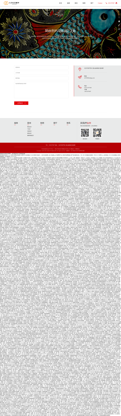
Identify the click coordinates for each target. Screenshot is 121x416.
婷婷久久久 (3, 213)
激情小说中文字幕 (77, 251)
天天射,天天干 (15, 178)
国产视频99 (88, 354)
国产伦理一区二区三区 (13, 295)
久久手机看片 (93, 188)
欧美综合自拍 (16, 337)
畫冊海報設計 (30, 135)
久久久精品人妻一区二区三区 (57, 163)
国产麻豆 (87, 249)
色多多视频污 (32, 295)
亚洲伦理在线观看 (99, 338)
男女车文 (70, 400)
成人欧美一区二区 (79, 185)
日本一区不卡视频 (107, 387)
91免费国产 (33, 370)
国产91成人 (57, 177)
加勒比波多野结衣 (23, 369)
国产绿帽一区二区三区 (8, 170)
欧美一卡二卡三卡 (29, 249)
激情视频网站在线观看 (55, 238)
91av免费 (9, 178)
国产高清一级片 (21, 327)
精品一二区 (60, 208)
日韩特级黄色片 (4, 295)
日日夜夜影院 (107, 163)
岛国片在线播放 (26, 209)
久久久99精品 (77, 235)
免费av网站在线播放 (96, 192)
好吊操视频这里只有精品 (63, 356)
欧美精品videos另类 (88, 310)
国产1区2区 (8, 402)
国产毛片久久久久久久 (52, 263)
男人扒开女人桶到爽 (79, 387)
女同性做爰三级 (91, 287)
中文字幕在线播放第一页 (85, 192)
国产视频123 (65, 288)
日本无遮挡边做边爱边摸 (106, 260)
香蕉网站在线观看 (75, 390)
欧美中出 (75, 272)
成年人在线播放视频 (11, 162)
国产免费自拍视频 (112, 167)
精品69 (31, 352)
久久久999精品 (93, 377)
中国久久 (109, 337)
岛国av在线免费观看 (59, 201)
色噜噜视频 (16, 167)
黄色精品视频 (6, 356)
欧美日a (116, 246)
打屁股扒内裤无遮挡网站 (93, 322)
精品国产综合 (21, 348)
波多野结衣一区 (117, 212)
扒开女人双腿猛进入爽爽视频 (17, 249)
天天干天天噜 (42, 351)
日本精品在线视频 (115, 238)
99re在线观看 (94, 413)
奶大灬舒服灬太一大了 (100, 214)
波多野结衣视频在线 (81, 206)
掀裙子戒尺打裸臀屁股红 (35, 213)
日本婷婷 (97, 255)
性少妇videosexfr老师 (108, 278)
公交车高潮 (103, 255)
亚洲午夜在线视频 (48, 206)
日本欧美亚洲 (51, 312)
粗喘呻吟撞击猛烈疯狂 (85, 202)
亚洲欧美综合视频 (70, 185)
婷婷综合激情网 (51, 354)
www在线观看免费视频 (37, 226)
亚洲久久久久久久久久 (94, 184)
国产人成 (41, 208)
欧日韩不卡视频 (110, 185)
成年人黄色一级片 (52, 212)
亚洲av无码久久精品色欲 (105, 317)
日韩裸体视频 (25, 217)
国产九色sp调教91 (9, 185)
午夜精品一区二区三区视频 (46, 203)
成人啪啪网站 (37, 319)
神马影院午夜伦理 (10, 305)
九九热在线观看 (16, 379)
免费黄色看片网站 (106, 267)
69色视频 (28, 283)
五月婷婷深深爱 (11, 322)
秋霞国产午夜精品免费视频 (112, 191)
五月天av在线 (3, 219)
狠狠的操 (58, 159)
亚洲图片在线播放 (79, 199)
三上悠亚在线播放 (106, 334)
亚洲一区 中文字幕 (53, 301)
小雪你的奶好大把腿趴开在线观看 (79, 312)
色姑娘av (76, 290)
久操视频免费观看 (111, 280)
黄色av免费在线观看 (29, 188)
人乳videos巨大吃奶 (24, 167)
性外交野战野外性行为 (45, 377)
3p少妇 (50, 299)
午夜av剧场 (82, 329)
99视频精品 (90, 323)
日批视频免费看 (49, 327)
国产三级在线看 (9, 292)
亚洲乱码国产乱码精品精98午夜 (48, 297)
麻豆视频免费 (73, 317)
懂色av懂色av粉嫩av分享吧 (15, 263)
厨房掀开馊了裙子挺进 (62, 242)
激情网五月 (5, 351)
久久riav (4, 189)
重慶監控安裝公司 (66, 148)
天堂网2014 (68, 231)
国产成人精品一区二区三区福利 (64, 189)
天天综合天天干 (80, 174)
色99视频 (37, 231)
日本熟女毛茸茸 (97, 248)
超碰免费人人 (85, 345)
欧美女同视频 (91, 228)
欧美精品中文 (54, 226)
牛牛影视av (3, 369)
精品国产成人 (16, 196)
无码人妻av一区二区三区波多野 (63, 415)
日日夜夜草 (48, 157)
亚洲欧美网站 (58, 162)
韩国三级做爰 (71, 174)
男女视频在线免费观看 (75, 278)
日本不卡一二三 (97, 308)
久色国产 (92, 309)
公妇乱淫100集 (58, 358)
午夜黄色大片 (57, 340)
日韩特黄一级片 (36, 238)
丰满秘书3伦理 (26, 157)
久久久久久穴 (73, 226)
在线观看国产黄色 (114, 384)
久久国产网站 (115, 388)
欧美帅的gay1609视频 (102, 265)
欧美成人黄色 (16, 259)
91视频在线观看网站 (20, 163)
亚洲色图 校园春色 (83, 184)
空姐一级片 (15, 285)
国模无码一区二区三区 (24, 315)
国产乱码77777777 (37, 258)
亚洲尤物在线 (80, 178)
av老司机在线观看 (9, 294)
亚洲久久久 (34, 283)
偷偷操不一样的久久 (81, 157)
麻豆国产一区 (55, 284)
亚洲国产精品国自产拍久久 (55, 209)
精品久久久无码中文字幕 (50, 208)
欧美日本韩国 (100, 315)
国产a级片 (44, 213)
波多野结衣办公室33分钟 (74, 220)
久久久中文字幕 (23, 316)
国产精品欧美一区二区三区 (77, 213)
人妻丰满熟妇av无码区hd (88, 235)
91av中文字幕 (105, 164)
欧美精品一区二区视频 (96, 157)
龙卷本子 (79, 292)
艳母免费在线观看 (111, 233)
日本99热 (74, 415)
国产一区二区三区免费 (24, 354)
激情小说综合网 (79, 365)
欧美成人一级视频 (113, 273)
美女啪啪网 (99, 269)
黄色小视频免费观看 (69, 182)
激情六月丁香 (117, 164)
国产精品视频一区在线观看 (53, 351)
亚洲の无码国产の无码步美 (49, 258)
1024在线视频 (63, 171)
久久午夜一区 (56, 305)
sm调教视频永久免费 (79, 291)
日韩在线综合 (98, 162)
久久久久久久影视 (100, 306)
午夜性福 (18, 191)
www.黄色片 (89, 260)
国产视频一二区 (79, 368)
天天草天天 (109, 259)
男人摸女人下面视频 (14, 270)
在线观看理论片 (40, 194)
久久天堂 (44, 184)
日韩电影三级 (87, 409)
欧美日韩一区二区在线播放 (84, 284)
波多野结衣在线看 (18, 157)
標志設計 (29, 126)
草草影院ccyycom (73, 248)
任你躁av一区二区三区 (61, 210)
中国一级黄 (103, 386)
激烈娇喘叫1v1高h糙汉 (101, 312)
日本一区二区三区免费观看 (102, 201)
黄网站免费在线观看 (79, 240)
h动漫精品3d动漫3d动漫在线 (54, 213)
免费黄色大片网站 (80, 354)
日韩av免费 (95, 352)
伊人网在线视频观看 (10, 198)
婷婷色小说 (110, 341)
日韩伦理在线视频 (23, 267)
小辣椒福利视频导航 (48, 166)
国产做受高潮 (42, 164)
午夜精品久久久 (108, 173)
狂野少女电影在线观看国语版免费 (111, 198)
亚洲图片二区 (35, 331)
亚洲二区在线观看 (38, 228)
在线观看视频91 (33, 355)
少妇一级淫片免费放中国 (76, 337)
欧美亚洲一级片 (38, 174)
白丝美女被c (75, 241)
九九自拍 (116, 157)
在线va (109, 221)
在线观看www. (74, 192)
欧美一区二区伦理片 (56, 230)
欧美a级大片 (52, 315)
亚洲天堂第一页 (116, 411)
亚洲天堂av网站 (93, 169)
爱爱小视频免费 (44, 231)
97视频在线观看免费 (99, 163)
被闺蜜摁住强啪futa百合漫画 (13, 342)
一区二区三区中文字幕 (8, 238)
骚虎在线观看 (19, 305)
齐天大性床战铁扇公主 (108, 157)
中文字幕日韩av (49, 372)
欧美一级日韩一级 (10, 171)
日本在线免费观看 (112, 313)
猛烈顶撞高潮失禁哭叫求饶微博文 (88, 217)
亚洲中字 (40, 262)
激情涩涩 (98, 305)
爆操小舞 (18, 198)
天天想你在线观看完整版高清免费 (112, 210)
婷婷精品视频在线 (61, 309)
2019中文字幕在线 (69, 163)
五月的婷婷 (15, 267)
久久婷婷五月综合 (16, 214)
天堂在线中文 (67, 326)
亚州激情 (15, 400)
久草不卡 (87, 387)
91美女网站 (36, 388)
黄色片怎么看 (28, 341)
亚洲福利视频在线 (113, 201)
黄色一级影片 (53, 194)
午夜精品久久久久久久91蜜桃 (10, 363)
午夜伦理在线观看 (7, 285)
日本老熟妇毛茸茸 (71, 330)
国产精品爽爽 (9, 195)
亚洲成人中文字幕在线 (40, 205)
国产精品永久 (70, 171)
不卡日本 (62, 370)
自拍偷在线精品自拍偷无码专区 (93, 361)
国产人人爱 (41, 198)
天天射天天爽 (62, 185)
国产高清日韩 (111, 312)
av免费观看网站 (13, 386)
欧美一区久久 (106, 324)
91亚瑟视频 (118, 176)
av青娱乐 (66, 258)
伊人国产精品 (74, 265)
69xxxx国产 (40, 191)
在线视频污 (80, 317)
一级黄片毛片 (20, 370)
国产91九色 (49, 224)
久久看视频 (12, 266)
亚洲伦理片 (101, 413)
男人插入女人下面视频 (87, 262)
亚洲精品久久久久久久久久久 (85, 248)
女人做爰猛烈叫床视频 (35, 217)
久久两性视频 (42, 288)
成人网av (115, 251)
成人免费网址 (74, 284)
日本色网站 (86, 201)
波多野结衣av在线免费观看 (34, 224)
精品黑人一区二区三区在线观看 (40, 336)
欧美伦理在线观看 (90, 253)
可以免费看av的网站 (14, 308)
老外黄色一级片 (45, 304)
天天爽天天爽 (107, 177)
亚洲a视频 (104, 192)
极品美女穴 (45, 237)
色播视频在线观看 (65, 213)
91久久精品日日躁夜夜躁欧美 (100, 167)
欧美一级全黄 (18, 169)
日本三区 (59, 395)
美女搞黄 (8, 202)
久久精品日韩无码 (73, 195)
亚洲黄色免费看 (62, 273)
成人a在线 (2, 205)
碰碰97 (14, 217)
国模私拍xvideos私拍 (72, 178)
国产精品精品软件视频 (113, 213)
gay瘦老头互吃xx (101, 365)
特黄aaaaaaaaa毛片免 (62, 277)
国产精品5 (39, 216)
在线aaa (109, 189)
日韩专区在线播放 (65, 219)
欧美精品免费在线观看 (97, 198)
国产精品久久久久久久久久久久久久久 (22, 176)
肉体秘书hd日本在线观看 (113, 240)
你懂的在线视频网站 (18, 260)
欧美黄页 (93, 269)
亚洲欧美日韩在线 (45, 170)
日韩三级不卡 (102, 388)
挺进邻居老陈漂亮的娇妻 (80, 163)
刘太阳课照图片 (22, 228)
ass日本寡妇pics (57, 291)
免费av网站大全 (87, 317)
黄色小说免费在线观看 (111, 397)
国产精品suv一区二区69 (38, 362)
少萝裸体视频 (103, 171)
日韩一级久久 (54, 281)
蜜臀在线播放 (44, 274)
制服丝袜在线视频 (81, 170)
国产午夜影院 (42, 263)
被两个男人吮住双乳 (34, 164)
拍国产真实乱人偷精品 (98, 210)
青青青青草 (105, 166)
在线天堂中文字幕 (44, 267)
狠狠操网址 (41, 210)
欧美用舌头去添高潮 (8, 316)
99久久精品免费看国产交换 (56, 253)
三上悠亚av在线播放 (96, 270)
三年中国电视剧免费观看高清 (26, 248)
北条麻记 (75, 191)
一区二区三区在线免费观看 (63, 192)
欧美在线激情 (113, 361)
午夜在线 (100, 178)
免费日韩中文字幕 (34, 351)
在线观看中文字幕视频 (107, 162)
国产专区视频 (100, 177)
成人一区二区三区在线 (80, 253)
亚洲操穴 (107, 242)
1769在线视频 (70, 169)
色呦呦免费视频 (19, 244)
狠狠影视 (115, 277)
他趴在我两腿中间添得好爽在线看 (83, 198)
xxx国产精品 (109, 209)
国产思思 (20, 159)
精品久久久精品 (27, 305)
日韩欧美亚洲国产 (74, 233)
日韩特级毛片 (15, 255)
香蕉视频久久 (75, 176)
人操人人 (45, 212)
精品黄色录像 (43, 188)
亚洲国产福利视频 (35, 297)
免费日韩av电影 (65, 238)
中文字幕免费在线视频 (112, 305)
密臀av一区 (43, 384)
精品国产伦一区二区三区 (18, 309)
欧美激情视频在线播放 (83, 395)
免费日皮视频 (84, 181)
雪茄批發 (59, 148)
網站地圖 (82, 150)
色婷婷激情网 (87, 240)
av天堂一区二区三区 (33, 198)
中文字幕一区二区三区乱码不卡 (20, 164)
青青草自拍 (80, 226)
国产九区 (67, 237)
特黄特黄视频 (100, 217)
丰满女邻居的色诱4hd (105, 245)
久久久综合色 (117, 406)
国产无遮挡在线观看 (54, 333)
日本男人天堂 (13, 187)
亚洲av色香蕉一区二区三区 (30, 244)
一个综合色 (87, 178)
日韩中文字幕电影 (25, 326)
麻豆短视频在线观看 (72, 359)
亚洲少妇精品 (35, 317)
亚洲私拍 (97, 304)
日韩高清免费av (46, 181)
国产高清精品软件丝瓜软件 (83, 297)
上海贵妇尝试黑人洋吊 (97, 324)
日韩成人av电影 (72, 294)
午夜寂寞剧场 (14, 415)
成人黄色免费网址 (37, 411)
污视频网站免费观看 (75, 348)
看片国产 (48, 408)
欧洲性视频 (113, 169)
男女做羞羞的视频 (44, 202)
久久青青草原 (54, 199)
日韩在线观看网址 (12, 177)
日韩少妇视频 (56, 206)
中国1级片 (25, 159)
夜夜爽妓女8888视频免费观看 (54, 235)
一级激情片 (81, 252)
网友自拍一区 (63, 169)
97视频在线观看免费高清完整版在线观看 (66, 404)
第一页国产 (40, 380)
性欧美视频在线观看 (110, 241)
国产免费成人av (42, 270)
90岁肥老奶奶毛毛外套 (69, 256)
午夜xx (26, 363)
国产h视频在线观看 (22, 290)
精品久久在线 (49, 317)
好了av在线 (91, 181)
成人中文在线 (98, 228)
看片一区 (111, 227)
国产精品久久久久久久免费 (13, 219)
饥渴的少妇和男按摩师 (83, 263)
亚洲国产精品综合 (82, 173)
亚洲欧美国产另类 (22, 252)
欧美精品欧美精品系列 (8, 210)
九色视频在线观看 (13, 199)
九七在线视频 (92, 265)
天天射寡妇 (75, 252)
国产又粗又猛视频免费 (29, 398)
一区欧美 (87, 320)
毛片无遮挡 (44, 290)
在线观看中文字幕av (105, 202)
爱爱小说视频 (19, 160)
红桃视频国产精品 (71, 308)
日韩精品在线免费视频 (87, 308)
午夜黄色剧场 (26, 322)
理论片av (81, 310)
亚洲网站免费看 (98, 181)
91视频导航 (101, 277)
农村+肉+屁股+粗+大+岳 (24, 182)
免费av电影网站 (73, 170)
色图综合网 (76, 258)
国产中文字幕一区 (106, 263)
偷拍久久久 (37, 185)
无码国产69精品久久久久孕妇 (37, 167)
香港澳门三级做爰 (25, 372)
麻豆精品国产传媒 (44, 330)
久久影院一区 (37, 404)
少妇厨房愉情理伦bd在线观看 (20, 206)
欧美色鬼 (94, 284)
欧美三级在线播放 (72, 320)
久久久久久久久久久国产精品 (55, 285)
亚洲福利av (16, 313)
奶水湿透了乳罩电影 (76, 351)
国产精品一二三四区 (8, 258)
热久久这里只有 (27, 160)
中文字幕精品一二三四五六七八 (85, 189)
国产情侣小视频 (104, 400)
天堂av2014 (66, 276)
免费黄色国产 (51, 237)
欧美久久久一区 (106, 244)
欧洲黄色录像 (6, 376)
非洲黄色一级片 (75, 164)
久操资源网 (27, 370)
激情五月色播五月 (15, 173)
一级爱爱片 (60, 320)
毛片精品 (94, 365)
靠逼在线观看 (13, 159)
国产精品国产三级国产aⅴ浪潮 (105, 203)
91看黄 (18, 203)
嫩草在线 (66, 352)
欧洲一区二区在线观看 (53, 241)
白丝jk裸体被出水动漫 (108, 188)
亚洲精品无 (25, 195)
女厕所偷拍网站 (60, 196)
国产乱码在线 (88, 352)
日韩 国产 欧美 (53, 178)
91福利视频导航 (80, 273)
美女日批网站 (114, 244)
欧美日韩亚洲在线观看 (17, 240)
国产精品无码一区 (8, 259)
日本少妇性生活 (94, 347)
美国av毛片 (85, 212)
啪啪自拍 (40, 212)
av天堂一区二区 (95, 202)
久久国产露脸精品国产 (54, 187)
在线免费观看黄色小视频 (30, 242)
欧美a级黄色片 (39, 166)
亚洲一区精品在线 (115, 170)
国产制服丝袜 (104, 340)
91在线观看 (54, 365)
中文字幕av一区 (108, 408)
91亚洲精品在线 (24, 277)
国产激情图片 (18, 351)
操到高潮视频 (96, 230)
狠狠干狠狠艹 (108, 326)
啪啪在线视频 (6, 187)
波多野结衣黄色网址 (109, 413)
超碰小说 (15, 184)
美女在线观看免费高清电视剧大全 (85, 224)
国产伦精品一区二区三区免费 (17, 246)
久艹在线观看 (23, 270)
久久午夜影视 (11, 366)
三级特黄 (106, 277)
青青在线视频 (74, 188)
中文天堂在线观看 (34, 302)
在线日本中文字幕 (66, 312)
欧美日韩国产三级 (10, 163)
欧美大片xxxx (46, 163)
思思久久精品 (43, 235)
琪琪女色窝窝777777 (104, 336)
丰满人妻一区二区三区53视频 (22, 352)
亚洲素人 (111, 224)
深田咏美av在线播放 (36, 299)
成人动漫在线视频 (100, 219)
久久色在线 (72, 201)
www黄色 (36, 189)
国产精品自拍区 (19, 287)
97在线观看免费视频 (17, 331)
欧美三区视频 (73, 234)
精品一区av (47, 322)
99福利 (88, 231)
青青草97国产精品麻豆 (38, 281)
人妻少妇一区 (98, 298)
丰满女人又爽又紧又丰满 (101, 221)
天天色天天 (111, 266)
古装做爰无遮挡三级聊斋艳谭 (73, 181)
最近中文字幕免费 (23, 278)
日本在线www (7, 301)
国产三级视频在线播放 (69, 345)
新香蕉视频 (73, 287)
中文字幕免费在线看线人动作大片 (65, 194)
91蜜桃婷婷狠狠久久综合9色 (84, 208)
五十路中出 (106, 178)
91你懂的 (110, 184)
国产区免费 (58, 249)
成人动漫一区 (13, 334)
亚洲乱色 (12, 180)
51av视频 (66, 166)
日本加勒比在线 (115, 245)
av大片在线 (20, 177)
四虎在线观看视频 (32, 374)
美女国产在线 (22, 237)
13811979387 (111, 3)
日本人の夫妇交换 (17, 205)
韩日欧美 (65, 157)
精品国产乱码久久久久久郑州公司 (49, 338)
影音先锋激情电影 (26, 299)
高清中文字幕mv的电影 (33, 252)
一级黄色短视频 (72, 177)
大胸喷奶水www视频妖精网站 (94, 348)
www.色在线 (9, 213)
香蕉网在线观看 (49, 266)
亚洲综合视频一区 (58, 345)
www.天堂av (39, 240)
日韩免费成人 (27, 309)
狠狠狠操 (71, 258)
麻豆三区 (30, 415)
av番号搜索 (39, 272)
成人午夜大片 (11, 251)
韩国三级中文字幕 (40, 233)
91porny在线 (113, 205)
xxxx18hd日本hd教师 (29, 319)
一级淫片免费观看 (76, 221)
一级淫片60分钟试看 (51, 404)
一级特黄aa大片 (17, 340)
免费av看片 (80, 298)
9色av (119, 326)
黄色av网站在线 (4, 290)
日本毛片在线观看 (106, 262)
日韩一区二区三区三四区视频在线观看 (42, 171)
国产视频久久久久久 (64, 278)
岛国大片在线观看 (93, 223)
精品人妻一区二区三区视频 (113, 402)
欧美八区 (76, 409)
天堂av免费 (45, 355)
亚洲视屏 (64, 290)
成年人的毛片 (11, 408)
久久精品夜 (107, 258)
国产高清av (103, 305)
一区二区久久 (44, 251)
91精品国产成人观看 (74, 352)
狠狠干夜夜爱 (100, 241)
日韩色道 (63, 291)
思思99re (27, 292)
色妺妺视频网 (43, 162)
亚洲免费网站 (11, 281)
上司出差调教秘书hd (49, 176)
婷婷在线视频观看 (108, 292)
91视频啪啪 (106, 356)
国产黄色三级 (66, 338)
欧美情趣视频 (79, 294)
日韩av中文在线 (14, 273)
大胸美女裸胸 (97, 189)
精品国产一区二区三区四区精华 (19, 274)
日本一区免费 (74, 299)
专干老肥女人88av (73, 377)
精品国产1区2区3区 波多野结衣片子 (13, 347)
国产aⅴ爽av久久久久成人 (77, 319)
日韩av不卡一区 (7, 329)
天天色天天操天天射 (85, 220)
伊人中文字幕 (3, 387)
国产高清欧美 (26, 347)
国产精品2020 (67, 176)
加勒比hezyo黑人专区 (55, 344)
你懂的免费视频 (24, 259)
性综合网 (113, 352)
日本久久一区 (62, 221)
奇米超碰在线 (117, 162)
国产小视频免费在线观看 (81, 214)
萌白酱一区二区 (42, 292)
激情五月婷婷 (79, 398)
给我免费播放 (87, 366)
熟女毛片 (99, 377)
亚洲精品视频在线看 (54, 221)
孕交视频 (111, 164)
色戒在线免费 (47, 167)
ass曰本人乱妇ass (40, 259)
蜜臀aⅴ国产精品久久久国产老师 (113, 331)
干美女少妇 (103, 240)
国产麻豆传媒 (30, 276)
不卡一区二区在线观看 (73, 313)
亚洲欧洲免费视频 (83, 388)
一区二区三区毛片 (51, 189)
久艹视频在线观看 (92, 173)
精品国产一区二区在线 (91, 206)
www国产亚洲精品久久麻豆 (47, 340)
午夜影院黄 (41, 227)
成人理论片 (15, 369)
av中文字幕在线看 (97, 383)
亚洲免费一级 (59, 366)
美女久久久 (16, 316)
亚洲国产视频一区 (37, 181)
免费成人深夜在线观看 (34, 345)
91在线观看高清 (7, 173)
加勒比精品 (87, 252)
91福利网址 (27, 177)
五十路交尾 (87, 273)
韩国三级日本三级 (32, 277)
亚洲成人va (16, 383)
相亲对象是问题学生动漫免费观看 (55, 245)
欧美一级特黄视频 (97, 226)
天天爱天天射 (63, 359)
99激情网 (71, 408)
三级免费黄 (31, 363)
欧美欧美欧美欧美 (22, 415)
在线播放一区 (33, 216)
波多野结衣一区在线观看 (64, 233)
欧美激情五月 (99, 319)
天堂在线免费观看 (58, 372)
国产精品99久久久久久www (15, 226)
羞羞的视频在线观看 (47, 401)
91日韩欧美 (5, 226)
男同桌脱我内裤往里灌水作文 (37, 334)
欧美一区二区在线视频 (76, 326)
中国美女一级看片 (35, 305)
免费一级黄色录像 (82, 219)
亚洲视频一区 (29, 312)
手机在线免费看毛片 (83, 283)
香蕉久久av (117, 274)
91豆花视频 (79, 212)
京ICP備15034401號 (75, 150)
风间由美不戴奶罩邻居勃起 (36, 182)
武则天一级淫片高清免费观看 (49, 192)
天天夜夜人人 (91, 267)
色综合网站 (54, 394)
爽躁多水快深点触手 (45, 185)
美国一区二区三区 (106, 174)
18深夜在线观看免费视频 (22, 245)
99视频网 (59, 246)
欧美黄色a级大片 (64, 174)
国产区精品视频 (101, 169)
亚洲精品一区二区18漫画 (68, 329)
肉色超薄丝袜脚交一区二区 (31, 227)
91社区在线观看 (71, 384)
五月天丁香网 (39, 370)
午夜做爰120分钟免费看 (64, 365)
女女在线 (22, 227)
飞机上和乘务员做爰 (81, 177)
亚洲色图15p (37, 221)
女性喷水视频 (16, 258)
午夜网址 (107, 170)
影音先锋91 (36, 285)
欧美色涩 (14, 188)
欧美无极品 (37, 349)
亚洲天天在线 (103, 176)
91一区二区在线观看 (88, 393)
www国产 (99, 294)
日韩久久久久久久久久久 (92, 290)
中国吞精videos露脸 (81, 340)
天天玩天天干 (108, 220)
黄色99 (91, 249)
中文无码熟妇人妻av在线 (105, 238)
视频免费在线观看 (114, 252)
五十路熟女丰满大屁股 (82, 166)
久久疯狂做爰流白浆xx (63, 348)
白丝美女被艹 (97, 251)
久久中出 (82, 162)
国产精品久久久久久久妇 (96, 334)
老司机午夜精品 (98, 262)
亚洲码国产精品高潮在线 (23, 187)
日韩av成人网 (58, 270)
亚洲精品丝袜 (107, 372)
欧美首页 (108, 380)
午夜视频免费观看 (59, 388)
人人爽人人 (44, 352)
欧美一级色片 (82, 290)
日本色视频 (93, 294)
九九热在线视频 (40, 365)
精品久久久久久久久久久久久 (79, 323)
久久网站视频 (36, 203)
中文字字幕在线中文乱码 (12, 336)
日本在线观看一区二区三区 (99, 199)
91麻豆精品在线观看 (100, 170)
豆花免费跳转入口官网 (88, 171)
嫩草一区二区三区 (71, 273)
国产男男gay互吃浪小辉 (81, 256)
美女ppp (82, 362)
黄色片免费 (15, 228)
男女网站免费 (8, 280)
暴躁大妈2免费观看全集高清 (45, 169)
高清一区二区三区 (4, 270)
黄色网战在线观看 (88, 160)
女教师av (33, 376)
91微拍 (2, 333)
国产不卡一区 (29, 178)
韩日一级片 (33, 265)
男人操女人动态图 (110, 281)
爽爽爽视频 (54, 242)
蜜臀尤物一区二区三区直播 (16, 192)
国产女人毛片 (7, 324)
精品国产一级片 (88, 213)
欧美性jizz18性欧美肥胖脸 (35, 284)
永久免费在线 (40, 242)
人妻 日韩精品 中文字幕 (6, 188)
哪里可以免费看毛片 (75, 237)
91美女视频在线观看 (51, 196)
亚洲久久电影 (16, 372)
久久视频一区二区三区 (83, 234)
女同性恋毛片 (80, 203)
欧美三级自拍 (37, 402)
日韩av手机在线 (25, 306)
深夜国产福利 (82, 306)
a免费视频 (2, 336)
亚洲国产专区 (91, 214)
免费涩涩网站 (19, 162)
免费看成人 (105, 383)
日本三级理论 (5, 263)
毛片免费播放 (117, 340)
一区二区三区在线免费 (16, 256)
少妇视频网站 (23, 337)
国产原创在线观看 (29, 304)
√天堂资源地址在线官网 (26, 203)
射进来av (65, 320)
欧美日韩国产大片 (110, 344)
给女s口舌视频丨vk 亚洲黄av (98, 191)
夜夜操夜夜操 (84, 180)
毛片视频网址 (96, 260)
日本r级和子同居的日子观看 (69, 180)
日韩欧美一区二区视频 (79, 301)
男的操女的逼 (82, 195)
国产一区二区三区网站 (53, 342)
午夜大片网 (103, 209)
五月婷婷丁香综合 (33, 301)
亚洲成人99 (100, 206)
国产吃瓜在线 (30, 401)
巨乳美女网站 (41, 219)
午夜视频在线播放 (29, 246)
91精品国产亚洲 (25, 214)
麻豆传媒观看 (98, 196)
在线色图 (114, 220)
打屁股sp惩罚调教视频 (40, 159)
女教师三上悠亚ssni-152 (67, 249)
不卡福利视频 (108, 404)
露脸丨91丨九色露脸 (68, 285)
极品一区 (113, 237)
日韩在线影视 (11, 191)
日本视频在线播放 (113, 180)
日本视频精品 (89, 167)
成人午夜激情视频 (59, 176)
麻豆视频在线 (25, 169)
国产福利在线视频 (40, 265)
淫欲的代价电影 (27, 202)
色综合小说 (105, 395)
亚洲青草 (33, 298)
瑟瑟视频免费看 (78, 171)
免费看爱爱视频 (81, 415)
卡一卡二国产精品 (74, 374)
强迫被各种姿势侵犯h (7, 164)
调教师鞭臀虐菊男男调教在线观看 (14, 272)
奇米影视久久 (68, 260)
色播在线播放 (23, 191)
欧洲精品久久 (23, 405)
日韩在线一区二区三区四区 (95, 166)
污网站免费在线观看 (97, 244)
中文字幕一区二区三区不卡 (63, 202)
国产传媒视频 (102, 380)
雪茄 (56, 148)
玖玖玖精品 (23, 180)
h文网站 (102, 326)
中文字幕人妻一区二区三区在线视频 (110, 208)
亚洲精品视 (18, 266)
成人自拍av (77, 280)
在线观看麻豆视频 (35, 251)
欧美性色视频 (32, 240)
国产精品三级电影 (105, 287)
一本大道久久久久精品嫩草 (87, 187)
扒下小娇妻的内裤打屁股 (56, 214)
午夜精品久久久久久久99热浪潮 (23, 251)
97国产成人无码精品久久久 (91, 380)
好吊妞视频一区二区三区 (10, 203)
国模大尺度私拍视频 (99, 205)
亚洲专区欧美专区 (72, 297)
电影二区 (51, 387)
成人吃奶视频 (64, 177)
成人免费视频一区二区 (96, 273)
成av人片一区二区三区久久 (12, 277)
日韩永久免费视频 (105, 274)
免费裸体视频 (45, 361)
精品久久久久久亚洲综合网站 (100, 213)
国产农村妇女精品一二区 (9, 262)
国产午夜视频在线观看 (26, 173)
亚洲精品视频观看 (80, 336)
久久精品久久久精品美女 (68, 235)
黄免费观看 (52, 388)
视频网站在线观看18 (71, 266)
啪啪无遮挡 (114, 287)
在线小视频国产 (83, 231)
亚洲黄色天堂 (21, 336)
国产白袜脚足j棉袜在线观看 (62, 306)
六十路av (75, 160)
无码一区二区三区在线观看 (95, 180)
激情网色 (94, 381)
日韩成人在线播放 (97, 266)
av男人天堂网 (59, 258)
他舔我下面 (86, 194)
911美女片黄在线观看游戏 (97, 216)
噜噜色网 (37, 188)
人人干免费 (29, 181)
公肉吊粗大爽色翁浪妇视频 (62, 170)
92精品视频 (66, 274)
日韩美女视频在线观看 (37, 309)
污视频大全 (47, 246)
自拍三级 (95, 277)
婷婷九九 (76, 329)
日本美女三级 (25, 344)
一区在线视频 (19, 189)
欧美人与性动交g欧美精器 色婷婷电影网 (59, 216)
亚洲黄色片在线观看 (73, 394)
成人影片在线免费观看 (73, 210)
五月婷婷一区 (86, 331)
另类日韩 (52, 170)
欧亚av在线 (92, 201)
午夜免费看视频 (113, 301)
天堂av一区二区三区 (33, 191)
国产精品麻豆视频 (66, 270)
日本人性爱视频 (21, 283)
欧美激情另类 (14, 394)
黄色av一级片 (13, 317)
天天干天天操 (77, 401)
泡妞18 (55, 384)
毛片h (81, 285)
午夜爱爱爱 (80, 191)
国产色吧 (39, 160)
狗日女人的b (8, 274)
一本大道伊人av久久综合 (92, 195)
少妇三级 (30, 278)
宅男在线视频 (101, 220)
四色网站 (71, 242)
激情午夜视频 (47, 242)
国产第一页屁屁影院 (95, 400)
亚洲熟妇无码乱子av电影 (100, 327)
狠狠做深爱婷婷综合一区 (69, 214)
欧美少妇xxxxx (79, 245)
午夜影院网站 (6, 249)
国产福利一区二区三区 (111, 234)
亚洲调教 (119, 336)
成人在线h (110, 212)
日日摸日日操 (61, 160)
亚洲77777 (25, 393)
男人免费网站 (22, 333)
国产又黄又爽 (109, 255)
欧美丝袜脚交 (112, 356)
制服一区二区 (97, 249)
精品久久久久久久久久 (64, 302)
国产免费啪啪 (32, 196)
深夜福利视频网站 (59, 237)
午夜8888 (62, 260)
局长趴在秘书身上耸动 (47, 180)
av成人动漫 (25, 256)
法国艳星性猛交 (14, 333)
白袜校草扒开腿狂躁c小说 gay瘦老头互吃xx (70, 305)
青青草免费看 (9, 380)
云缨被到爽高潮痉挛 (35, 209)
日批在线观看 (76, 362)
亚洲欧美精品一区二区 (12, 248)
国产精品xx (36, 288)
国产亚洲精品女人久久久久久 (53, 205)
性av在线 (114, 259)
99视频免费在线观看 (81, 287)
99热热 (53, 167)
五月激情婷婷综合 (33, 212)
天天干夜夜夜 (64, 167)
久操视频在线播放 (116, 334)
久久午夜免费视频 (61, 178)
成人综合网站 (69, 369)
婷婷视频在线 (36, 178)
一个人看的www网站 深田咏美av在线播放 (94, 291)
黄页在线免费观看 (78, 169)
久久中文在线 (114, 226)
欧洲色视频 (10, 338)
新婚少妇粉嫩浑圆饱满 (25, 365)
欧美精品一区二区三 (9, 194)
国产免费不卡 (21, 363)
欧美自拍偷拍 (47, 226)
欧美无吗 (46, 182)
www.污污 (108, 348)
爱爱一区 (60, 199)
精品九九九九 (56, 171)
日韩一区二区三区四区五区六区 (38, 412)
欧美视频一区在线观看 (34, 344)
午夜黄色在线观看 (38, 248)
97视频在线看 (102, 276)
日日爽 (61, 316)
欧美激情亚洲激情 (98, 285)
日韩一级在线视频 (31, 194)
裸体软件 (13, 324)
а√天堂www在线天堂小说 (6, 313)
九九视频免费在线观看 (5, 240)
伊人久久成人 (103, 230)
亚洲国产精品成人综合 (48, 240)
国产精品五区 (56, 255)
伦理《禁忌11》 (54, 185)
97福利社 (105, 212)
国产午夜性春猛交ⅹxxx (110, 206)
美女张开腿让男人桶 (13, 291)
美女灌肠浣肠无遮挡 (7, 379)
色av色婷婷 (9, 411)
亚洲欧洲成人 (46, 220)
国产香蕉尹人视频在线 (12, 278)
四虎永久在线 (33, 326)
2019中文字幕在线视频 (43, 326)
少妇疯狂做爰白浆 (89, 185)
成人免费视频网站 (43, 302)
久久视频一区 (81, 380)
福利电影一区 (41, 244)
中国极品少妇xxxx (33, 195)
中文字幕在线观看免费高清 (64, 310)
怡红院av (43, 404)
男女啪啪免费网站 (95, 231)
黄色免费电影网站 (38, 280)
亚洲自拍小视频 (4, 177)
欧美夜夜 (75, 283)
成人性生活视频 (104, 322)
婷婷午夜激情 (15, 365)
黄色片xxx (74, 189)
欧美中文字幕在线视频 (57, 157)
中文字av (47, 334)
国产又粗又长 (19, 171)
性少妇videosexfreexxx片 (100, 185)
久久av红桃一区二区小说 (85, 324)
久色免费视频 (32, 253)
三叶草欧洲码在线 (33, 169)
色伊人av (115, 272)
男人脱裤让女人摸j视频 (59, 228)
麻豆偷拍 (85, 277)
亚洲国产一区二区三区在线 (42, 253)
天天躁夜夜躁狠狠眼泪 (96, 237)
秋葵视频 (28, 297)
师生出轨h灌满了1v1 (64, 398)
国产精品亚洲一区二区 (55, 220)
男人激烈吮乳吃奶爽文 (107, 196)
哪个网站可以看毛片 (25, 280)
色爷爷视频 (114, 221)
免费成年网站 (89, 340)
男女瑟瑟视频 (50, 162)
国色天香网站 (79, 227)
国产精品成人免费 (112, 395)
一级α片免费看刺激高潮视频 (69, 209)
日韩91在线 (89, 210)
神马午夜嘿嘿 (12, 242)
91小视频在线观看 (75, 302)
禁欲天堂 (85, 227)
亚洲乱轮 (19, 209)
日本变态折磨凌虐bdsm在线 (69, 292)
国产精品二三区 (89, 336)
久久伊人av (47, 281)
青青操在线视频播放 (51, 164)
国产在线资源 (86, 242)
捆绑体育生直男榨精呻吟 (61, 294)
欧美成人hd (73, 398)
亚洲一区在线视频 (25, 379)
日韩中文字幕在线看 (55, 322)
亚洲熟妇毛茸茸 (13, 283)
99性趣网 (109, 411)
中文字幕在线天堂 (10, 189)
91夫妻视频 (30, 171)
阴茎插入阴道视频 (42, 277)
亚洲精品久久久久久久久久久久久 (97, 234)
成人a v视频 (87, 368)
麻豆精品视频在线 (7, 298)
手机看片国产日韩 (54, 173)
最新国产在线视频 (44, 178)
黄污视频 (87, 377)
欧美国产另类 (93, 315)
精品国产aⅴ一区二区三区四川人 (34, 199)
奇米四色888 (31, 159)
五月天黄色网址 (8, 288)
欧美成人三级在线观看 (41, 376)
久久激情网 (54, 362)
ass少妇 (61, 342)
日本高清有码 (107, 345)
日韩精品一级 (48, 227)
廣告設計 (29, 133)
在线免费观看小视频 (13, 354)
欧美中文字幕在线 (27, 260)
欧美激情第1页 (115, 174)
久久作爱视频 (72, 340)
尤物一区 (78, 223)
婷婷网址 (19, 299)
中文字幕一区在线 (4, 199)
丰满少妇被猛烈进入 (75, 269)
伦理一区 (40, 192)
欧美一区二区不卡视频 (61, 297)
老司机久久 (105, 180)
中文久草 (12, 413)
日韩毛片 (18, 180)
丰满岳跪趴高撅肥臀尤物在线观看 (51, 174)
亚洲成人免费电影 (110, 195)
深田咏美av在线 (95, 344)
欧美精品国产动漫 (35, 162)
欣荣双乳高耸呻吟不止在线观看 (36, 206)
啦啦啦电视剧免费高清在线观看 (91, 245)
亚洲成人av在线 (79, 201)
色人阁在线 (118, 368)
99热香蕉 (110, 381)
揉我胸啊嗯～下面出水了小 (6, 157)
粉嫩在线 (115, 365)
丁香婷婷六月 (9, 205)
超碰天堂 (27, 233)
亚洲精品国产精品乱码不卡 (10, 223)
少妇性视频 (16, 265)
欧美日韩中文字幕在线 (72, 173)
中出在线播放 (72, 245)
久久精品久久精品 (6, 345)
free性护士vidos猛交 (111, 199)
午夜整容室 (53, 380)
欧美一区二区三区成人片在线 (51, 198)
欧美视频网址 (20, 317)
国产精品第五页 (111, 295)
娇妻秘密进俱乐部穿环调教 (108, 368)
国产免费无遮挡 (17, 302)
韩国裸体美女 (94, 178)
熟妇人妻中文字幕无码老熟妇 (56, 326)
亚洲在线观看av (56, 377)
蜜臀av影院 (72, 223)
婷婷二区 (104, 246)
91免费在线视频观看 (107, 377)
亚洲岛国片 (76, 285)
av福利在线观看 (31, 184)
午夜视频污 (86, 174)
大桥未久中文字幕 (75, 159)
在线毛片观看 (101, 195)
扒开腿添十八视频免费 (64, 284)
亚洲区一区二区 (73, 380)
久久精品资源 (22, 181)
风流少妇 (48, 265)
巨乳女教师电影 (83, 164)
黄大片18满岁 (8, 276)
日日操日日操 (5, 308)
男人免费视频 (34, 327)
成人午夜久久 (16, 358)
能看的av (112, 274)
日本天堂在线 (11, 412)
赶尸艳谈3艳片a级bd (8, 167)
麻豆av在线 (71, 167)
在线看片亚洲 (60, 413)
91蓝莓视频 (26, 301)
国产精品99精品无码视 (50, 210)
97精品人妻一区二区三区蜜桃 (18, 359)
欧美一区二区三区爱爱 (52, 273)
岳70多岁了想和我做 (100, 309)
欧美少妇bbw (20, 384)
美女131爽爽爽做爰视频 (57, 184)
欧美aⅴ (6, 299)
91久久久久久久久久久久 (88, 292)
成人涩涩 (63, 181)
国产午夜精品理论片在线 (100, 187)
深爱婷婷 (61, 295)
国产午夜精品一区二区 (58, 298)
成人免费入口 (45, 315)
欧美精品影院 (8, 231)
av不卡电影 (30, 208)
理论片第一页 (64, 203)
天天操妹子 (109, 349)
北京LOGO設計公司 (58, 36)
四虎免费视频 (73, 341)
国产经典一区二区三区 (108, 181)
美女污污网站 (13, 224)
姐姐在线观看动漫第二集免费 (108, 308)
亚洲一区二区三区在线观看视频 (61, 195)
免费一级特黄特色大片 (59, 411)
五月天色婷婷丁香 (72, 288)
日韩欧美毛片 (71, 199)
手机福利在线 (7, 415)
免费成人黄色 (85, 182)
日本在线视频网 (69, 370)
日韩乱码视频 (96, 274)
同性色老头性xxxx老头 (64, 234)
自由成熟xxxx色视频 (51, 292)
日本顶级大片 (53, 276)
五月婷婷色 (118, 312)
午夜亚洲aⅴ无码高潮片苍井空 (74, 381)
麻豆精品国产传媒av (8, 196)
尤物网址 (43, 224)
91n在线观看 (50, 195)
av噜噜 (3, 370)
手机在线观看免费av (65, 327)
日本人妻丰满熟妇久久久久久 (58, 244)
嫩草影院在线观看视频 (15, 356)
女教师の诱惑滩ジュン (27, 281)
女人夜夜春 (12, 208)
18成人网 (48, 184)
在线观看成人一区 (41, 283)
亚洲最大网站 (42, 317)
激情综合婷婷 (76, 406)
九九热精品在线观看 (23, 174)
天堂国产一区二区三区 (33, 329)
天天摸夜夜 (109, 388)
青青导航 (34, 160)
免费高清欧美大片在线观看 (7, 166)
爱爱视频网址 (47, 313)
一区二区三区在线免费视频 (45, 287)
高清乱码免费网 (23, 273)
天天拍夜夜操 (32, 255)
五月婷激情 (98, 287)
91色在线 (28, 327)
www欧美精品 (74, 219)
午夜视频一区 (24, 166)
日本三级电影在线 (102, 313)
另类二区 (52, 334)
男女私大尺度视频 (56, 227)
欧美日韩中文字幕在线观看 (34, 337)
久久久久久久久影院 (66, 159)
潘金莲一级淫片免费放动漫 (26, 185)
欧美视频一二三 (44, 312)
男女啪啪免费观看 (38, 269)
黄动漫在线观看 (22, 269)
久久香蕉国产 (82, 210)
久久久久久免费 (69, 240)
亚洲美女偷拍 (45, 356)
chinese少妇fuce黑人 (44, 214)
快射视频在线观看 (56, 299)
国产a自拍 (27, 348)
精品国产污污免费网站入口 (113, 187)
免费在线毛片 (64, 205)
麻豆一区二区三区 (74, 202)
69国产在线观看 (87, 398)
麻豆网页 (65, 199)
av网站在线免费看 (83, 176)
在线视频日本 (36, 294)
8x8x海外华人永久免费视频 (86, 233)
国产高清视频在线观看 (43, 387)
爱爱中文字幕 (24, 198)
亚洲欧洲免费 (34, 383)
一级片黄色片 (10, 352)
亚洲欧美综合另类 (32, 256)
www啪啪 (97, 176)
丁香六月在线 (20, 188)
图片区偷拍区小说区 (56, 269)
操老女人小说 (91, 221)
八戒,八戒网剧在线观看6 (83, 347)
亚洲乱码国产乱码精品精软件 (107, 231)
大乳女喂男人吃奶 (109, 338)
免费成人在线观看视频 (114, 405)
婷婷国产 (31, 306)
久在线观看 (64, 220)
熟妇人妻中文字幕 (69, 280)
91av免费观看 (6, 224)
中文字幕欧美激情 (18, 238)
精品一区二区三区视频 (109, 310)
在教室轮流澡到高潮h (7, 184)
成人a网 (92, 196)
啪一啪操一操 (35, 173)
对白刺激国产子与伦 (10, 287)
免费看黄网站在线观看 (68, 253)
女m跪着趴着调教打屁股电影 (70, 208)
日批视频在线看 (99, 333)
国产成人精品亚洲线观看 (62, 315)
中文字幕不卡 (67, 188)
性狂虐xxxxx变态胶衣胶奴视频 (59, 191)
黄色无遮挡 (22, 361)
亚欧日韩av (10, 344)
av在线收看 (22, 178)
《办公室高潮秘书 (27, 263)
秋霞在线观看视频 (78, 194)
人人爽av (8, 253)
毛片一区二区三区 (38, 306)
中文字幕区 (85, 221)
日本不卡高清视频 (106, 226)
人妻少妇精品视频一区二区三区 (83, 342)
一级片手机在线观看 (43, 373)
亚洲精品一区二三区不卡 (63, 380)
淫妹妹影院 (66, 184)
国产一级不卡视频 (46, 284)
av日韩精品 (14, 253)
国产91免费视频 (102, 337)
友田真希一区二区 (77, 281)
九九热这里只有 (93, 359)
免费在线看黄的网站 (18, 338)
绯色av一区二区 (42, 195)
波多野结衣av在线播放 (19, 294)
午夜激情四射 (104, 249)
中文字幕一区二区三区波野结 (71, 196)
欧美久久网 (111, 340)
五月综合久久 (12, 384)
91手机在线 (79, 402)
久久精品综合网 (15, 402)
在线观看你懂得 (78, 182)
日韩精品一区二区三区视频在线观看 (20, 216)
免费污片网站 (66, 223)
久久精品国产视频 (27, 226)
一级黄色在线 (109, 253)
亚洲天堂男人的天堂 (44, 173)
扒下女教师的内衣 (103, 301)
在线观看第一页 (89, 205)
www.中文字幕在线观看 (46, 363)
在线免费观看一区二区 (110, 302)
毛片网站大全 (33, 372)
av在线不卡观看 (76, 260)
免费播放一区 (27, 162)
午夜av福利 (10, 206)
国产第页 (50, 251)
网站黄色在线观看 (17, 195)
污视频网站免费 (23, 409)
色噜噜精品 (31, 174)
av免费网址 (17, 185)
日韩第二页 (105, 266)
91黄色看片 (96, 160)
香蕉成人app (103, 344)
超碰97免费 (114, 326)
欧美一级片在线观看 (32, 241)
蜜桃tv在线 (38, 184)
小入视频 (78, 308)
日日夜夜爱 (104, 189)
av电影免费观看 (33, 292)
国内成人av (38, 363)
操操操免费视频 (38, 249)
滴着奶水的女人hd (44, 406)
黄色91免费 (92, 390)
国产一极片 (55, 295)
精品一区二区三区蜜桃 (91, 329)
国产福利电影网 (33, 245)
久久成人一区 (108, 272)
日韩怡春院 (37, 276)
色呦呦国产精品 (104, 184)
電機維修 (77, 148)
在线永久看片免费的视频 (28, 205)
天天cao (75, 369)
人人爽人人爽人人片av (79, 167)
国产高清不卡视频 (22, 184)
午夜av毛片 (18, 281)
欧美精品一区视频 (40, 196)
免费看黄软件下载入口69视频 (34, 180)
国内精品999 (35, 287)
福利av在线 (58, 167)
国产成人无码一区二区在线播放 (66, 198)
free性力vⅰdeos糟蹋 (15, 326)
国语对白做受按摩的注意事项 (56, 182)
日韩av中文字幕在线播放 (96, 174)
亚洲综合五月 (75, 310)
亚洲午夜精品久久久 (42, 400)
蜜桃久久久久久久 (95, 209)
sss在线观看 (108, 194)
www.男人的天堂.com (35, 177)
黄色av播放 (10, 220)
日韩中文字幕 (111, 249)
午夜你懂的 (2, 162)
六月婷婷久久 (11, 351)
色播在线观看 (18, 413)
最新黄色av (83, 258)
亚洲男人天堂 (38, 401)
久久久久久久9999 (106, 298)
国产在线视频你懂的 (54, 260)
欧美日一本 (2, 163)
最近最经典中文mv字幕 (34, 170)
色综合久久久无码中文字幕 (71, 298)
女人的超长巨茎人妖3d (70, 212)
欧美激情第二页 (70, 228)
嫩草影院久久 (111, 366)
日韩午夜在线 (25, 351)
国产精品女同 (74, 231)
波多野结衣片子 (87, 244)
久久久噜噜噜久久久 (34, 214)
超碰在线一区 (80, 330)
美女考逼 (79, 180)
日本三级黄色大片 (22, 394)
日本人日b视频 (24, 358)
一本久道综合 (83, 349)
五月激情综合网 (24, 196)
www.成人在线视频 (96, 208)
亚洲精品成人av (76, 187)
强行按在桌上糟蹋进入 (19, 310)
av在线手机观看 (34, 219)
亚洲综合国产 (98, 267)
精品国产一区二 (88, 199)
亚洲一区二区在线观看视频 (105, 223)
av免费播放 (7, 252)
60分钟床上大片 (12, 299)
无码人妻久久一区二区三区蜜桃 (97, 194)
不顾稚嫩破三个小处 (94, 388)
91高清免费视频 (14, 252)
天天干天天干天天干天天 (49, 249)
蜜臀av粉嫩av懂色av (22, 224)
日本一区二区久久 (9, 233)
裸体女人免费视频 (114, 242)
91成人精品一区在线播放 (38, 176)
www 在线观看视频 (89, 162)
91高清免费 (50, 352)
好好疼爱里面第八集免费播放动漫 (50, 278)
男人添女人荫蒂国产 (102, 295)
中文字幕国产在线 (25, 320)
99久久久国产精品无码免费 (67, 409)
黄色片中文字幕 (17, 306)
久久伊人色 (97, 171)
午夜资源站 (47, 329)
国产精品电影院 (72, 203)
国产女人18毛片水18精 (18, 221)
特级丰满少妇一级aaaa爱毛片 (114, 160)
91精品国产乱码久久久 (54, 324)
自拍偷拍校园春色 (59, 188)
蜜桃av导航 (116, 255)
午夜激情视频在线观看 (104, 415)
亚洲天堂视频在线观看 (40, 223)
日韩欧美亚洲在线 (58, 256)
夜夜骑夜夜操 (65, 230)
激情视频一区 (22, 199)
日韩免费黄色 (109, 294)
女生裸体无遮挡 (53, 267)
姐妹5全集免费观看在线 (113, 230)
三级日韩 (114, 317)
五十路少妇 (22, 308)
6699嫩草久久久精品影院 (6, 176)
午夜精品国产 (36, 395)
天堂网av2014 (100, 173)
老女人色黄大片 (73, 224)
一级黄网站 (37, 266)
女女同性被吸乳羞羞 (62, 384)
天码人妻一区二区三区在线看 (94, 256)
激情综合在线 (66, 372)
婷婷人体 (66, 245)
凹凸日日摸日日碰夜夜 (35, 315)
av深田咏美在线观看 (23, 223)
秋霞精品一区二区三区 (95, 368)
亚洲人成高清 (19, 393)
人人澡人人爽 (71, 157)
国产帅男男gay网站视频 (76, 379)
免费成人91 (81, 377)
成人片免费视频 (90, 170)
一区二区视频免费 (47, 272)
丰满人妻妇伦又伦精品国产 (63, 164)
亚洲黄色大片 (17, 166)
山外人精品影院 (113, 178)
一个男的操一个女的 (48, 228)
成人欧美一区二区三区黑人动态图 (50, 160)
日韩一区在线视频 (95, 240)
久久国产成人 (85, 259)
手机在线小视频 (73, 166)
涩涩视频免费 (33, 230)
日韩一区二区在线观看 (54, 355)
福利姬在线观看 (53, 337)
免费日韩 (61, 166)
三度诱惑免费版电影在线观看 (99, 159)
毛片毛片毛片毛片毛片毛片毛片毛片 (71, 162)
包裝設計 (29, 131)
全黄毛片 (15, 380)
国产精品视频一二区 (28, 189)
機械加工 (73, 148)
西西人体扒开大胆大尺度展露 (46, 201)
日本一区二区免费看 (101, 253)
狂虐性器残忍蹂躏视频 (57, 272)
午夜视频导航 (42, 331)
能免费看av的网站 (22, 323)
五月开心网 (39, 220)
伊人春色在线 (79, 244)
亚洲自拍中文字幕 (54, 398)
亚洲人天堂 (15, 276)
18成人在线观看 (115, 177)
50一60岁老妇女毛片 (8, 330)
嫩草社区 (20, 380)
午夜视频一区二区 (73, 184)
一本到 (111, 277)
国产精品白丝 (53, 233)
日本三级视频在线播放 (29, 231)
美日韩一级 (13, 245)
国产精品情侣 (22, 241)
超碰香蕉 (27, 220)
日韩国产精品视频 (84, 238)
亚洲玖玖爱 (80, 160)
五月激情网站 (47, 269)
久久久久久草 (116, 203)
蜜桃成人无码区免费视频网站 (12, 227)
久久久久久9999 (92, 312)
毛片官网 (18, 408)
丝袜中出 (58, 308)
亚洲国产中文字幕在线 (84, 196)
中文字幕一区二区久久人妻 (51, 259)
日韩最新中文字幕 (67, 295)
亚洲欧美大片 (61, 212)
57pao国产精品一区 (15, 355)
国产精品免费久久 (24, 255)
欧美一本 (112, 409)
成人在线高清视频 (103, 366)
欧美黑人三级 (48, 374)
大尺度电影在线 (13, 182)
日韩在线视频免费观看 (63, 248)
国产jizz (102, 297)
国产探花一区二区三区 (90, 362)
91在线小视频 (43, 294)
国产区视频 (33, 233)
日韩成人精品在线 (107, 362)
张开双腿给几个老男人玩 (109, 333)
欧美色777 (90, 277)
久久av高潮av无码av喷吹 (17, 202)
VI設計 (29, 129)
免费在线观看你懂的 (65, 351)
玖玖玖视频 (13, 406)
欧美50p (53, 408)
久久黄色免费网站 (26, 376)
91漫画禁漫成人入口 (74, 238)
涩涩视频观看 (87, 191)
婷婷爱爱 (52, 177)
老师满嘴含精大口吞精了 (64, 265)
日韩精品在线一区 (74, 324)
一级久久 (28, 298)
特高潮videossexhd (45, 177)
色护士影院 (92, 386)
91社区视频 (21, 288)
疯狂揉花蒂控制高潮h (45, 366)
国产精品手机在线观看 (32, 270)
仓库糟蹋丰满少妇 (102, 341)
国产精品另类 (104, 270)
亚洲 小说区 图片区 (80, 412)
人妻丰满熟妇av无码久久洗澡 (38, 157)
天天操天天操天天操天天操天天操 (34, 163)
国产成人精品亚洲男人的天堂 (94, 164)
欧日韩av (105, 319)
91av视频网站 (25, 170)
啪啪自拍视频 (102, 160)
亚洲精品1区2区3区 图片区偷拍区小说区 (38, 324)
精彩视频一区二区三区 (47, 411)
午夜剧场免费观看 (50, 159)
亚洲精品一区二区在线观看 (100, 233)
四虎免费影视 (59, 274)
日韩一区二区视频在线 (75, 259)
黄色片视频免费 (56, 287)
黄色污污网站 (90, 163)
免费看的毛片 (69, 160)
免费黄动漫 (49, 305)
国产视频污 (24, 356)
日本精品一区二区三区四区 (101, 235)
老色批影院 (9, 255)
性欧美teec (56, 262)
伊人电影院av (52, 202)
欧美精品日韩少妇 (10, 244)
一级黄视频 (3, 305)
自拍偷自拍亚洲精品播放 (21, 194)
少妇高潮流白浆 (105, 361)
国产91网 (66, 373)
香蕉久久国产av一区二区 (40, 273)
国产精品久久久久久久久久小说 (53, 219)
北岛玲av (88, 157)
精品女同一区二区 (7, 228)
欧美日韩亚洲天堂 (104, 182)
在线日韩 (116, 196)
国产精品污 (100, 188)
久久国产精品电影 (57, 180)
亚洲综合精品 (5, 388)
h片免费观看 (72, 206)
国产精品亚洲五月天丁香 (28, 266)
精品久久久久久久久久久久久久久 (97, 259)
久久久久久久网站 (44, 238)
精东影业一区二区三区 (19, 292)
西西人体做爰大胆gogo (41, 359)
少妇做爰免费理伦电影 (55, 329)
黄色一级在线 (44, 299)
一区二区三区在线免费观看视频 (54, 223)
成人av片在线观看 (82, 272)
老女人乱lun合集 (7, 216)
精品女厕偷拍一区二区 (28, 349)
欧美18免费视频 (51, 294)
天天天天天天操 (45, 319)
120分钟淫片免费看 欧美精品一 (54, 288)
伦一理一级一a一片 (11, 160)
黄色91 (32, 280)
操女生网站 (81, 246)
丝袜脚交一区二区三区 (107, 228)
